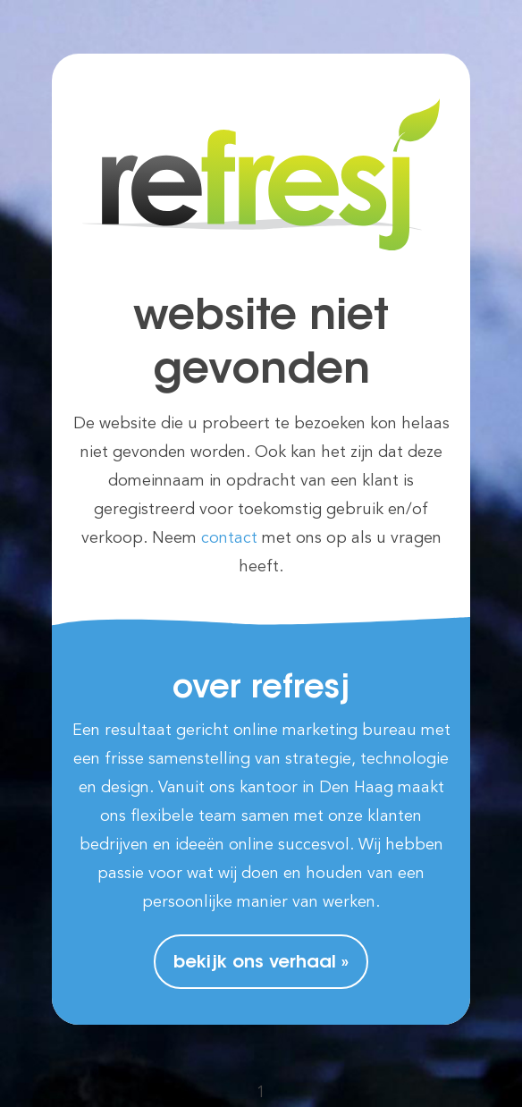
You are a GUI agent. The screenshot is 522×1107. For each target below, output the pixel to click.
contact (229, 538)
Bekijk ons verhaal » (261, 963)
